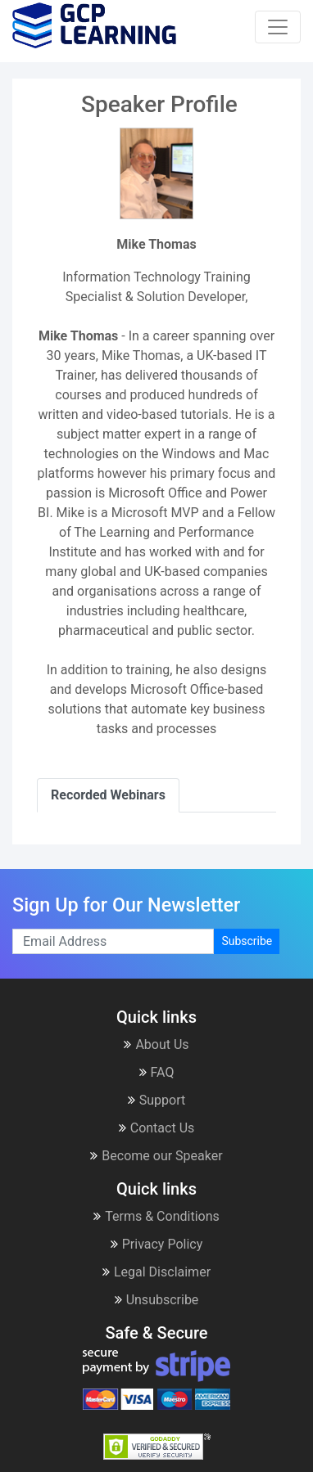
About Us (156, 1044)
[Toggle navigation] (278, 27)
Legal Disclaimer (156, 1272)
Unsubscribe (157, 1300)
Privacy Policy (157, 1244)
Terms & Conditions (156, 1216)
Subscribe (246, 941)
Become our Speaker (156, 1156)
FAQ (157, 1072)
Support (156, 1100)
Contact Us (157, 1128)
